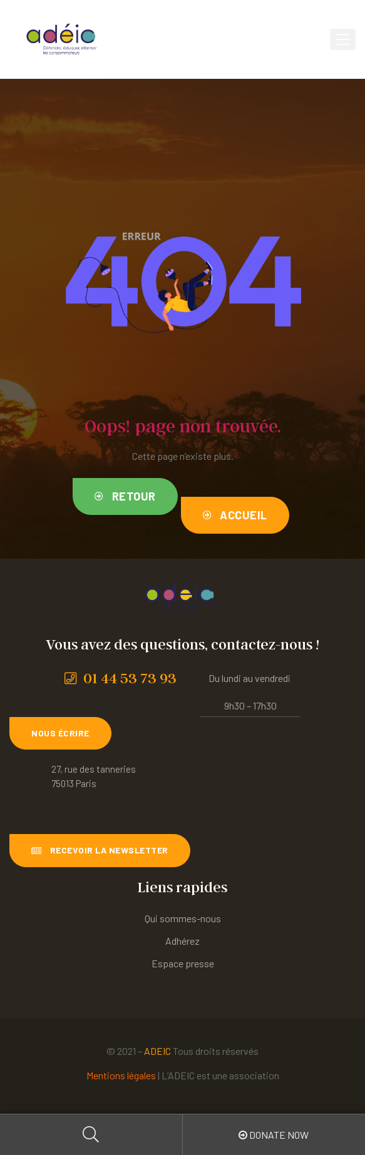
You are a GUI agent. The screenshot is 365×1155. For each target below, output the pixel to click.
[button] (125, 496)
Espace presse (183, 963)
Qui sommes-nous (183, 918)
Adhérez (182, 941)
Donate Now (274, 1135)
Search (91, 1134)
